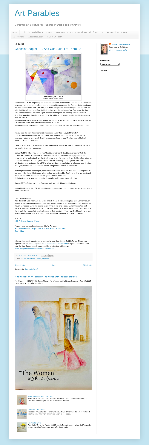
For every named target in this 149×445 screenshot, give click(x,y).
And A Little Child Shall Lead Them (40, 396)
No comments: (33, 255)
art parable (45, 258)
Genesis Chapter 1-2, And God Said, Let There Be (48, 49)
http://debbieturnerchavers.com (55, 244)
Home (15, 32)
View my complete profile (118, 50)
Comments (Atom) (31, 269)
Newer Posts (20, 265)
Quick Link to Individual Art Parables (37, 32)
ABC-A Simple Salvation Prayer (27, 221)
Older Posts (87, 265)
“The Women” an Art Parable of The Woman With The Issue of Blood (46, 277)
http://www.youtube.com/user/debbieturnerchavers (35, 249)
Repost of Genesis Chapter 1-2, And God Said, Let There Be (40, 228)
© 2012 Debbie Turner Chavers (31, 258)
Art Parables (37, 13)
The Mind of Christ (34, 423)
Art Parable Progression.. (117, 32)
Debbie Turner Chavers (121, 44)
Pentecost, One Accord (36, 410)
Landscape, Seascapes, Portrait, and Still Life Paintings (79, 32)
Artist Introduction (35, 37)
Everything (19, 231)
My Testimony (18, 37)
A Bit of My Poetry (54, 37)
